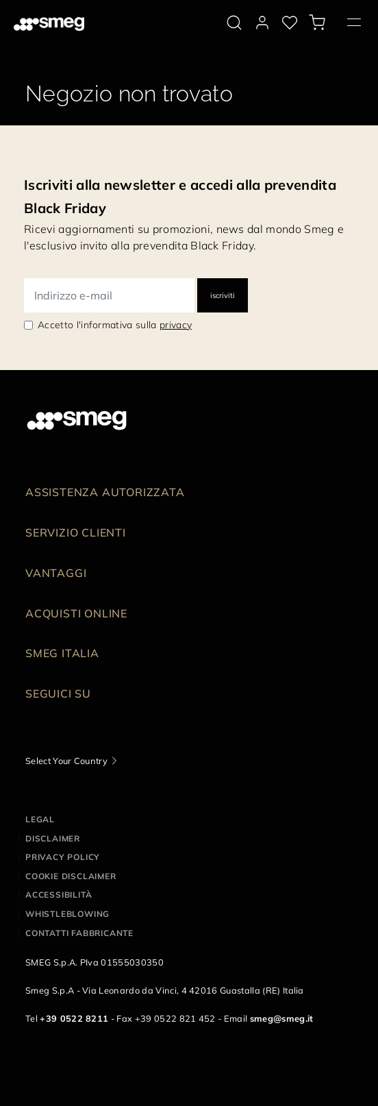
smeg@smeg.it (282, 1018)
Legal (40, 819)
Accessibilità (58, 894)
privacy (176, 325)
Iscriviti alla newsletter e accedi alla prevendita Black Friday (180, 196)
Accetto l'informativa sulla (115, 325)
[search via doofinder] (234, 22)
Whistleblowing (67, 914)
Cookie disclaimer (70, 876)
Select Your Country (66, 760)
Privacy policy (62, 857)
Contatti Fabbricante (79, 933)
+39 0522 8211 (74, 1018)
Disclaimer (52, 838)
